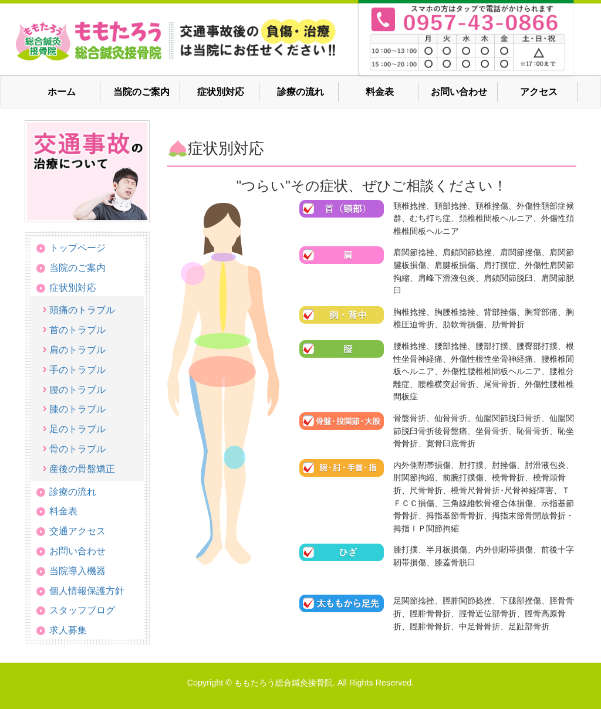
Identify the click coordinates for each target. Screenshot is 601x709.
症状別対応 (220, 92)
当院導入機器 (77, 571)
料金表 (380, 92)
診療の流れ (300, 92)
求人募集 (68, 630)
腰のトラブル (77, 390)
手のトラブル (77, 370)
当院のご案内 (141, 92)
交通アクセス (77, 531)
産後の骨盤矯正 (82, 469)
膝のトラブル (77, 409)
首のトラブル (77, 330)
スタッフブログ (82, 610)
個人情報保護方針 (86, 591)
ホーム (62, 92)
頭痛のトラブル (82, 310)
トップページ (77, 248)
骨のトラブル (77, 449)
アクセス (539, 92)
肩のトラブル (77, 350)
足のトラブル (77, 429)
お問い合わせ (459, 92)
